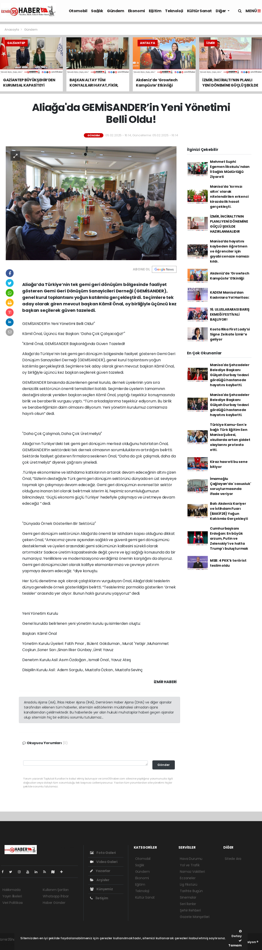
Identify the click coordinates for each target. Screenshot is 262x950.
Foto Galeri (103, 852)
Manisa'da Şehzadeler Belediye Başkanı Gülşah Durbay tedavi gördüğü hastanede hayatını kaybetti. (230, 374)
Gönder (163, 765)
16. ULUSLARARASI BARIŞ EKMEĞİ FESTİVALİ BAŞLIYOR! (230, 314)
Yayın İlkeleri (12, 896)
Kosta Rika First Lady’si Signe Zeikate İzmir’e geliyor (230, 334)
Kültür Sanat (199, 11)
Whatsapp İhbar (56, 896)
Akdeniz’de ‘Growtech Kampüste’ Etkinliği (229, 276)
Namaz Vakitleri (192, 871)
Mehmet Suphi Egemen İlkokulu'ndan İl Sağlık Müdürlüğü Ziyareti (230, 169)
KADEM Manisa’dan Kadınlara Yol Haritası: (230, 295)
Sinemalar (188, 897)
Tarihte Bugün (191, 891)
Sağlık (97, 11)
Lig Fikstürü (188, 884)
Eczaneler (187, 878)
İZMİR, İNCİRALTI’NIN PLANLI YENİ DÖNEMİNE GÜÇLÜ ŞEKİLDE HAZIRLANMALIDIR (229, 224)
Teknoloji (174, 11)
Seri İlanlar (188, 903)
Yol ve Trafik (190, 865)
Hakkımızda (11, 889)
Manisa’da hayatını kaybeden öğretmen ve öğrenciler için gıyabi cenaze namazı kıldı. (229, 251)
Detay (236, 934)
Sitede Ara (233, 858)
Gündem (115, 11)
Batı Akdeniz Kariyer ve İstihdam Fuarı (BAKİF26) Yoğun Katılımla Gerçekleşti (229, 511)
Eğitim (155, 11)
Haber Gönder (54, 902)
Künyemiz (101, 889)
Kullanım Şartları (56, 889)
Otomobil (78, 11)
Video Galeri (104, 861)
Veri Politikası (12, 902)
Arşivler (99, 880)
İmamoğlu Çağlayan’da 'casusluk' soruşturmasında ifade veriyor (230, 486)
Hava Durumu (191, 858)
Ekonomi (136, 11)
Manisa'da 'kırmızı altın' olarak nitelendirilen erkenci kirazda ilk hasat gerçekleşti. (229, 196)
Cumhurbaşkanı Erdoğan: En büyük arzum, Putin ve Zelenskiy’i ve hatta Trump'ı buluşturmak (229, 538)
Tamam (235, 943)
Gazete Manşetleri (194, 916)
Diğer (221, 11)
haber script (10, 944)
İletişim (99, 898)
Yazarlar (100, 870)
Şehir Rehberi (190, 910)
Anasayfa (12, 29)
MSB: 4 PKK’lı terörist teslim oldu (228, 563)
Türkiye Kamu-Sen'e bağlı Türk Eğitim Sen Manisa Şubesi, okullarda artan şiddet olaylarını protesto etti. (230, 437)
